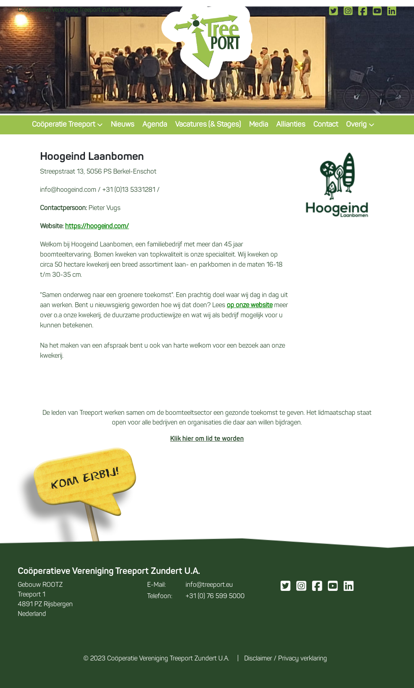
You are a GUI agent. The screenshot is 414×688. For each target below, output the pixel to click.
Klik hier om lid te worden (207, 439)
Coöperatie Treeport (67, 125)
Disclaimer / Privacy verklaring (285, 659)
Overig (360, 125)
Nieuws (122, 125)
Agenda (154, 125)
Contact (325, 125)
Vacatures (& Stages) (208, 125)
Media (258, 125)
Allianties (290, 125)
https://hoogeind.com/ (97, 226)
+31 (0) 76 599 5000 (196, 596)
